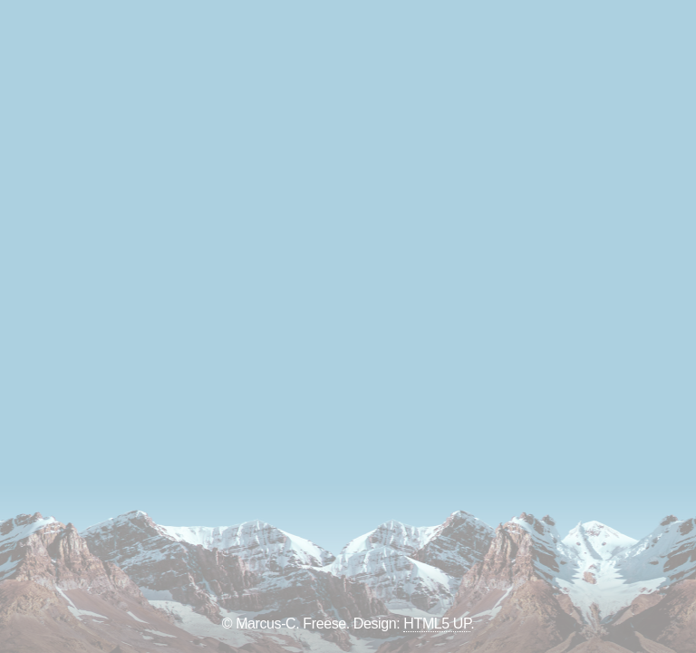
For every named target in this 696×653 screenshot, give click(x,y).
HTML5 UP (436, 623)
